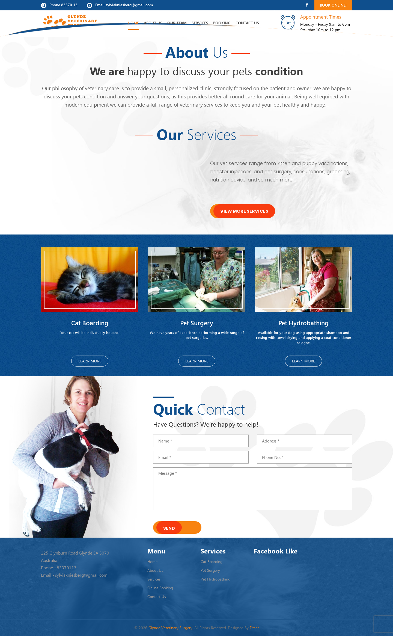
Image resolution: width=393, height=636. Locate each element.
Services (200, 22)
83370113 (66, 568)
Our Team (177, 22)
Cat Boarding (211, 561)
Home (133, 22)
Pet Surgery (210, 570)
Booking (222, 22)
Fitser (254, 627)
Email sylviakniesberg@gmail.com (120, 5)
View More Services (244, 211)
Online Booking (160, 587)
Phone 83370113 (59, 5)
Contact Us (247, 22)
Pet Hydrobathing (215, 579)
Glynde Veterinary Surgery (170, 627)
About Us (153, 22)
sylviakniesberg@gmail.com (81, 575)
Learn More (89, 361)
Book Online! (333, 5)
